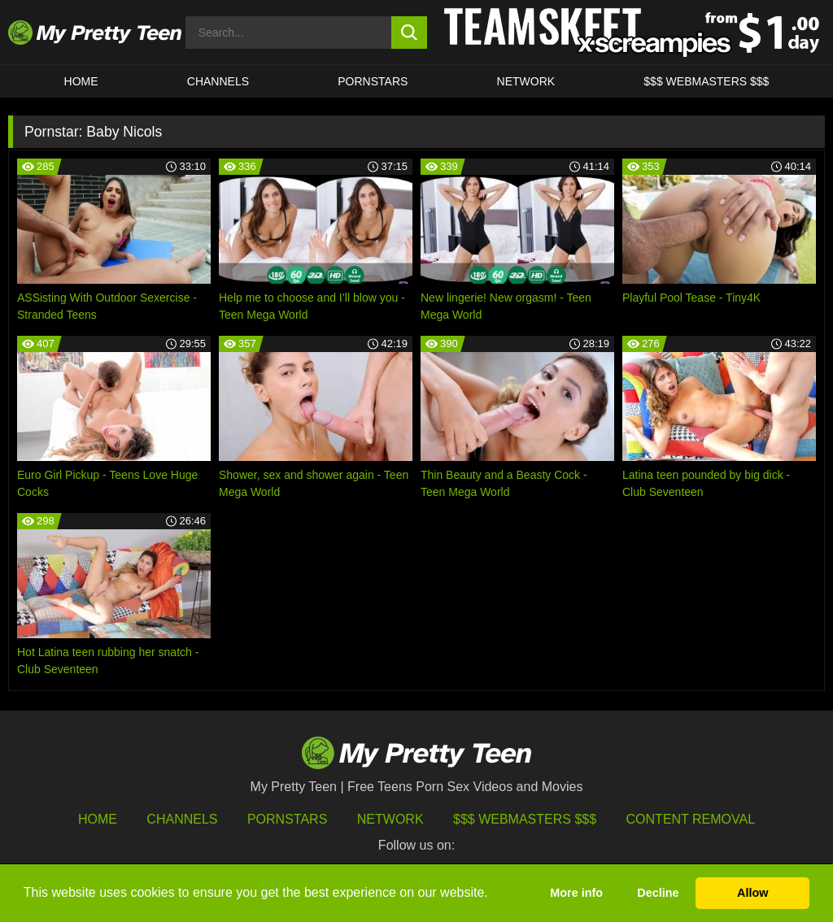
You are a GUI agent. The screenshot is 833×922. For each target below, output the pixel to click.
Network (526, 81)
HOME (81, 81)
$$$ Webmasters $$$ (524, 819)
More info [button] (576, 892)
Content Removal (691, 819)
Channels (181, 819)
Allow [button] (752, 892)
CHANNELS (218, 81)
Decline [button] (657, 892)
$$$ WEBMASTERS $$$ (706, 81)
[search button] (409, 32)
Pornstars (373, 81)
